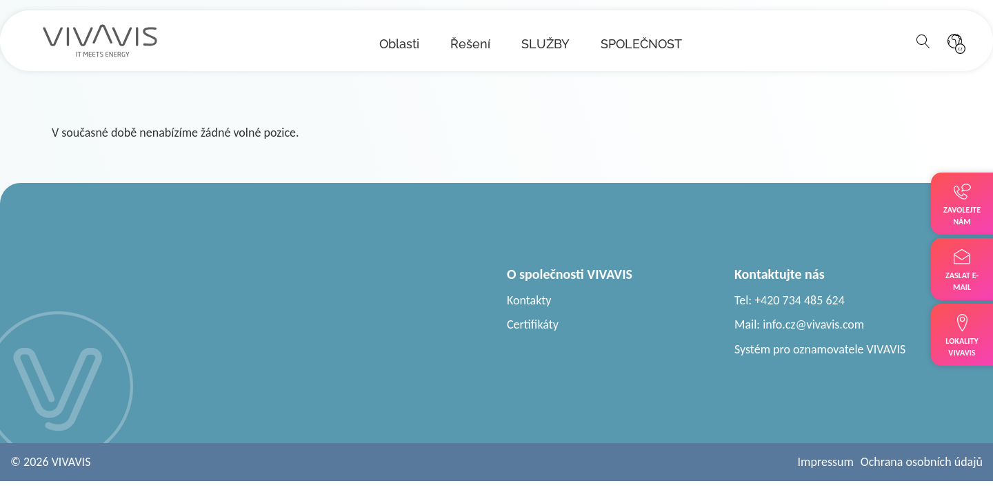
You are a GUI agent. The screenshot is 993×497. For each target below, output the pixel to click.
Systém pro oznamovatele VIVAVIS (819, 349)
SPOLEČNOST (641, 44)
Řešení (470, 44)
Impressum (826, 461)
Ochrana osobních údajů (922, 461)
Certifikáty (533, 324)
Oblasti (399, 44)
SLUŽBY (545, 44)
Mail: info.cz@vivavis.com (799, 324)
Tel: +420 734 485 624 (789, 300)
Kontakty (529, 300)
